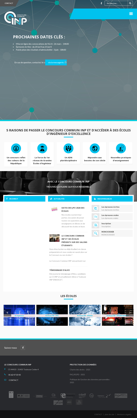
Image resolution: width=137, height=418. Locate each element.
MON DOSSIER (108, 232)
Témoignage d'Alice (59, 270)
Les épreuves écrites (110, 207)
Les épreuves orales (110, 215)
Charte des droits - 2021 (80, 369)
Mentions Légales (124, 414)
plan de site (109, 414)
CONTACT (9, 3)
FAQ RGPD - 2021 (77, 374)
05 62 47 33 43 (14, 375)
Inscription (106, 223)
